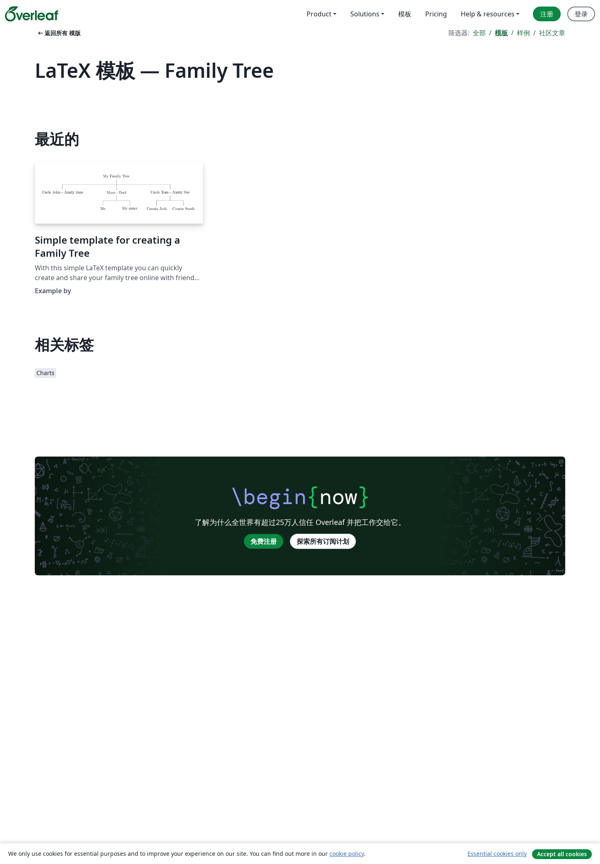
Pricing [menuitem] (436, 13)
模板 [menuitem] (404, 13)
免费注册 (263, 541)
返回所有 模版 (58, 33)
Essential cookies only (497, 853)
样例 (523, 32)
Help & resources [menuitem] (487, 13)
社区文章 (552, 32)
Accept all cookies (562, 854)
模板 (501, 32)
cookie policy (346, 853)
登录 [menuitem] (581, 13)
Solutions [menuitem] (364, 13)
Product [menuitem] (319, 13)
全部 (479, 32)
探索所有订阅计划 (323, 541)
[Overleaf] (31, 14)
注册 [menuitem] (546, 13)
